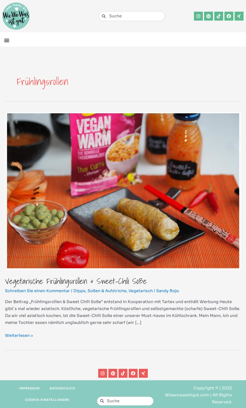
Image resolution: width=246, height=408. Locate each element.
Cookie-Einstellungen (47, 400)
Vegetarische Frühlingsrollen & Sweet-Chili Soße (76, 281)
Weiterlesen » (19, 335)
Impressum (29, 388)
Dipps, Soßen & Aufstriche (99, 290)
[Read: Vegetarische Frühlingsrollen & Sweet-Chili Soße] (123, 190)
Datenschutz (62, 388)
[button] (6, 40)
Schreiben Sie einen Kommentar (37, 290)
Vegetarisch (140, 290)
